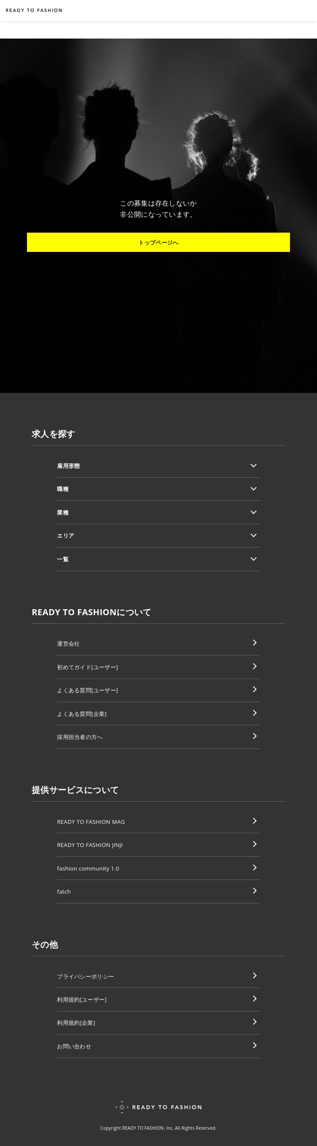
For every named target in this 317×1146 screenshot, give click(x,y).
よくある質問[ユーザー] (87, 690)
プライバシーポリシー (85, 976)
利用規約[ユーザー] (82, 999)
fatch (64, 891)
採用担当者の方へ (80, 737)
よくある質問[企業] (82, 714)
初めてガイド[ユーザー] (87, 667)
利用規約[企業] (76, 1022)
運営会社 (68, 643)
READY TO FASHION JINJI (90, 845)
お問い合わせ (74, 1046)
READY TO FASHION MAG (91, 822)
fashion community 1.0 (88, 868)
